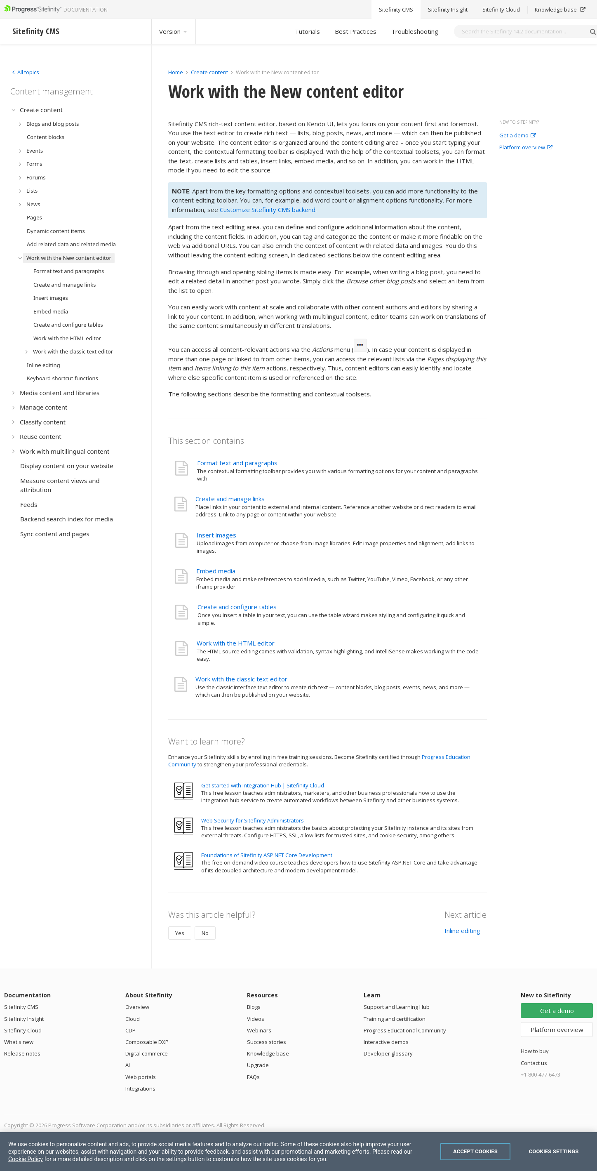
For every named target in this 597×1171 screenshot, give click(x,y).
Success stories (266, 1042)
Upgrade (258, 1065)
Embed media (215, 571)
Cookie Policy (25, 1159)
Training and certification (394, 1019)
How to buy (535, 1051)
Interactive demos (386, 1042)
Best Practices (355, 31)
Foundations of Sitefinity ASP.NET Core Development (266, 855)
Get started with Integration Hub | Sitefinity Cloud (262, 785)
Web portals (140, 1077)
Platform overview (525, 147)
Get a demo (517, 135)
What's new (18, 1042)
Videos (255, 1019)
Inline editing (462, 930)
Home (175, 72)
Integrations (140, 1088)
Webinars (259, 1030)
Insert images (216, 535)
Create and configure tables (237, 607)
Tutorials (307, 31)
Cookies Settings (554, 1151)
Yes (179, 933)
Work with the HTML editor (236, 643)
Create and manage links (230, 499)
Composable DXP (147, 1042)
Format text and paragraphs (237, 463)
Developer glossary (388, 1053)
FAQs (253, 1077)
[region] (298, 1151)
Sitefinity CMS (21, 1007)
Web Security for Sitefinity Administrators (252, 820)
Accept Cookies (475, 1151)
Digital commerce (146, 1053)
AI (127, 1065)
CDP (130, 1030)
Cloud (132, 1019)
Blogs (254, 1007)
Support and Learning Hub (397, 1007)
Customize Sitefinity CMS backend (267, 209)
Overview (137, 1007)
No (205, 933)
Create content (209, 72)
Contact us (534, 1063)
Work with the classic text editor (241, 679)
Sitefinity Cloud (23, 1030)
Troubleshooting (414, 31)
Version (173, 31)
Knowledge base (268, 1053)
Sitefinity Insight (24, 1019)
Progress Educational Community (405, 1030)
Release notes (22, 1053)
